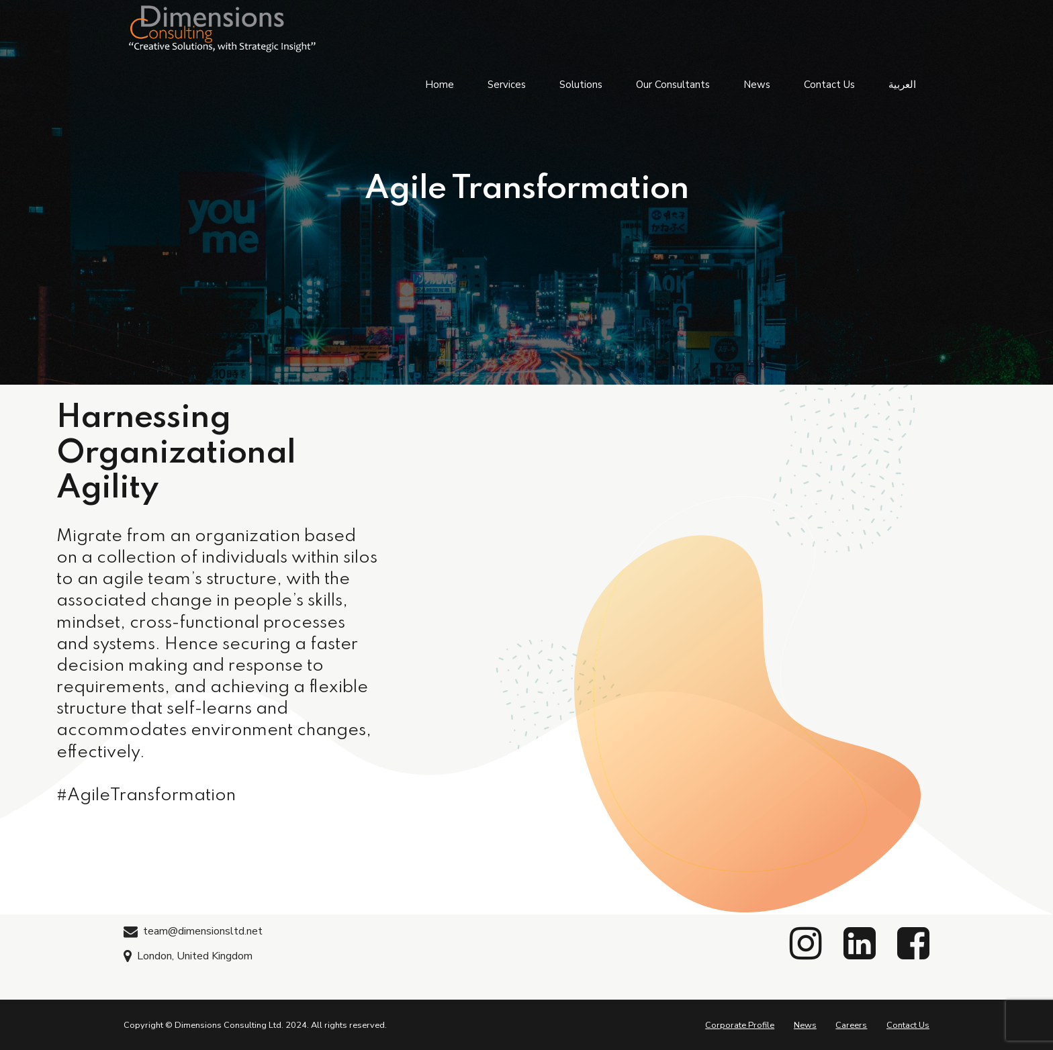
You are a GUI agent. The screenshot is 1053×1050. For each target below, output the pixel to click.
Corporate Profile (739, 1025)
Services (507, 80)
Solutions (580, 80)
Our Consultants (673, 80)
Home (439, 80)
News (756, 80)
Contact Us (829, 80)
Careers (851, 1025)
